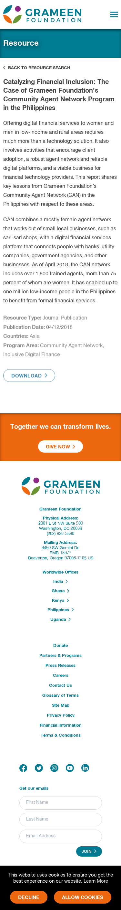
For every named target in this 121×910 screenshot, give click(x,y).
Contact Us (60, 686)
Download (29, 377)
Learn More (96, 881)
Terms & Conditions (61, 735)
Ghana (60, 591)
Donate (60, 646)
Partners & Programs (60, 656)
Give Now (60, 446)
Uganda (60, 619)
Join (89, 851)
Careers (60, 676)
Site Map (60, 705)
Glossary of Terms (60, 696)
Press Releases (60, 666)
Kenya (60, 600)
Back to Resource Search (36, 68)
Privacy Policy (61, 715)
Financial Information (61, 725)
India (60, 581)
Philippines (60, 610)
